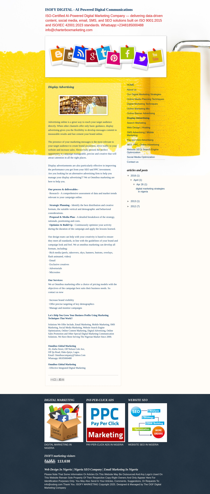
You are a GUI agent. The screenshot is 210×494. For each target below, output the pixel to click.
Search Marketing (136, 122)
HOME (130, 84)
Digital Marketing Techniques (142, 103)
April (136, 180)
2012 (134, 206)
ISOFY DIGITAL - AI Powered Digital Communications (89, 10)
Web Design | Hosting (138, 127)
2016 (134, 175)
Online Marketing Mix (138, 108)
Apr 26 (140, 184)
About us (131, 89)
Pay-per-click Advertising (140, 140)
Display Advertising (138, 118)
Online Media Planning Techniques (145, 99)
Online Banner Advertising (141, 113)
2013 (134, 201)
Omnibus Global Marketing (62, 346)
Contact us (133, 162)
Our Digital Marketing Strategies (144, 94)
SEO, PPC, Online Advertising (143, 144)
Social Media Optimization (141, 157)
